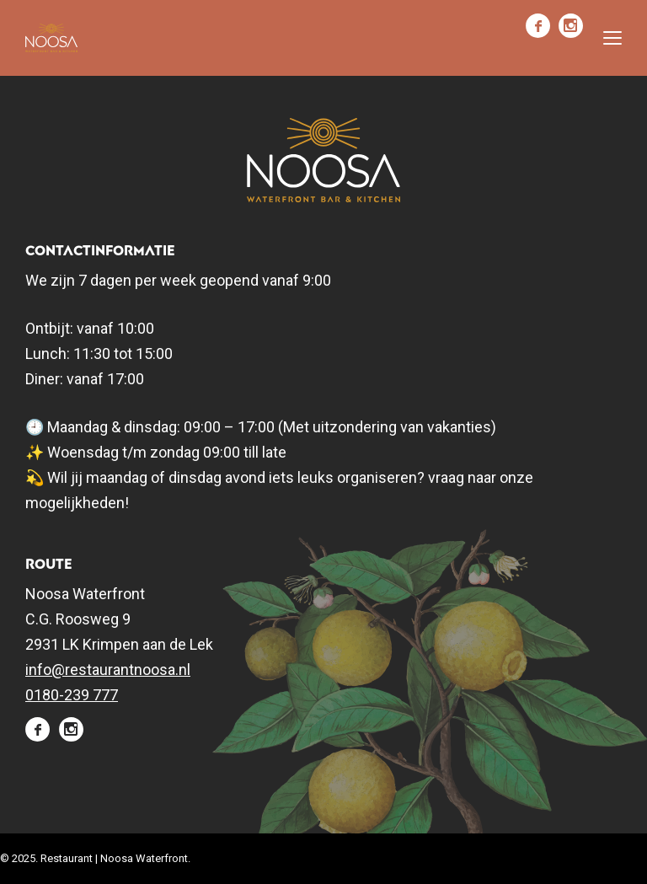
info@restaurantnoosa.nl (107, 669)
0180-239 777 (71, 695)
